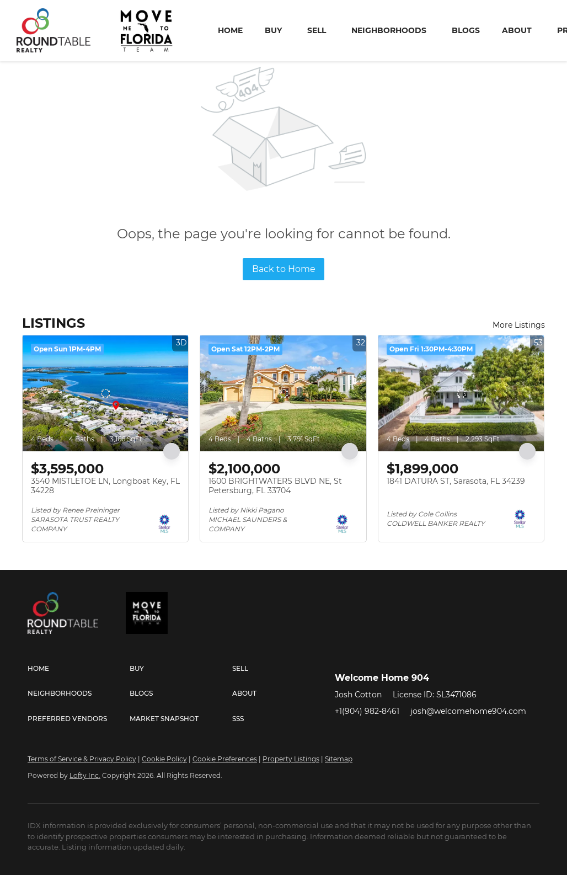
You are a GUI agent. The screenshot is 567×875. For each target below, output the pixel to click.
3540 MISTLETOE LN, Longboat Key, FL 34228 (105, 486)
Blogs (466, 30)
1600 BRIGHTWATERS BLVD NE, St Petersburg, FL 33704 (275, 486)
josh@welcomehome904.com (468, 711)
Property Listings (291, 759)
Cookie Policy (164, 759)
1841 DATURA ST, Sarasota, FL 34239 (456, 481)
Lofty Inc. (84, 775)
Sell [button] (316, 30)
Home (230, 30)
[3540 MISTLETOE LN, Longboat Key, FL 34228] (105, 393)
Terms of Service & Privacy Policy (82, 759)
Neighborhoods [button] (388, 30)
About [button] (517, 30)
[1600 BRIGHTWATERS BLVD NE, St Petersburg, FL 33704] (283, 393)
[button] (79, 668)
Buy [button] (273, 30)
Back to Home (283, 269)
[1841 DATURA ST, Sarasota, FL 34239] (461, 393)
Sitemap (338, 759)
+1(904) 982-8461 (367, 711)
